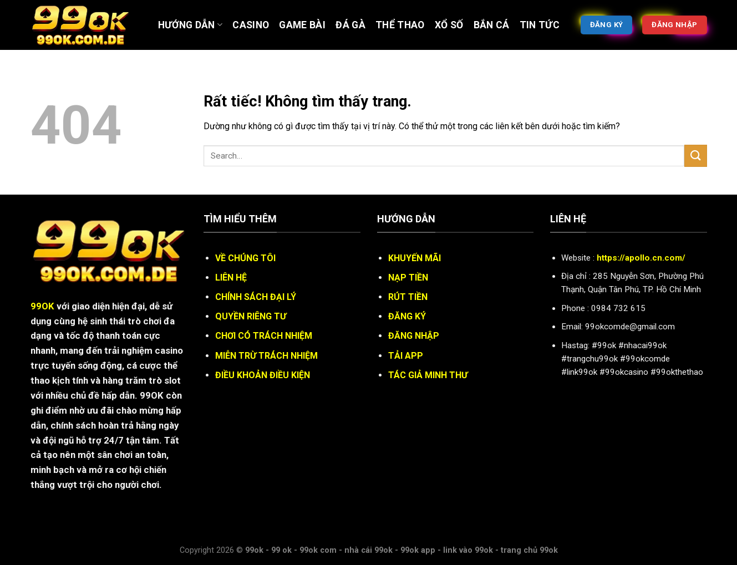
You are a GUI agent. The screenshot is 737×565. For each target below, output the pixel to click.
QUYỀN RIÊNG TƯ (250, 316)
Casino (250, 24)
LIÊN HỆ (231, 277)
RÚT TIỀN (408, 297)
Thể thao (400, 24)
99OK (42, 306)
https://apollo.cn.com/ (641, 258)
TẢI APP (405, 355)
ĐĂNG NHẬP (413, 335)
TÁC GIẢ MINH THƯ (427, 375)
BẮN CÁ (492, 24)
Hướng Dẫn (190, 24)
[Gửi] (695, 155)
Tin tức (540, 24)
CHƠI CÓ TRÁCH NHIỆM (263, 335)
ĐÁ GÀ (350, 24)
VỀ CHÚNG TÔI (245, 258)
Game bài (302, 24)
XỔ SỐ (449, 24)
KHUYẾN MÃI (414, 258)
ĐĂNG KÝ (407, 316)
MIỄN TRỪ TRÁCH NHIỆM (266, 355)
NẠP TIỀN (408, 277)
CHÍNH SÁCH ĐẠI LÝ (255, 297)
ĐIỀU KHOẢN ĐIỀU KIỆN (262, 375)
